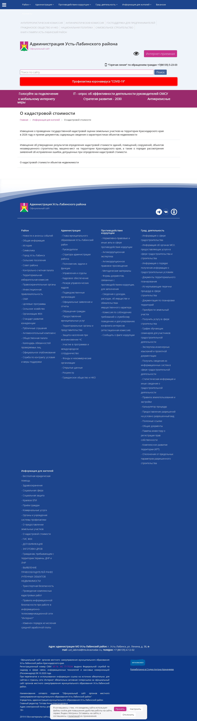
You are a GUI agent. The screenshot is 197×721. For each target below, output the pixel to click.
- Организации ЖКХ (31, 313)
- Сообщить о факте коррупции (118, 335)
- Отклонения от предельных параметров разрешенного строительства (157, 459)
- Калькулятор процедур (154, 406)
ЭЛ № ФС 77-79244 (63, 666)
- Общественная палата (34, 338)
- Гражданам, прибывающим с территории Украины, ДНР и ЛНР (37, 558)
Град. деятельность (106, 4)
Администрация (44, 4)
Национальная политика (77, 27)
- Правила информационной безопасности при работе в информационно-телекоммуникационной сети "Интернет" (37, 609)
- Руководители (69, 249)
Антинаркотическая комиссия (85, 22)
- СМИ (24, 298)
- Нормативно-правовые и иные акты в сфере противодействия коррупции (116, 243)
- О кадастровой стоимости (36, 533)
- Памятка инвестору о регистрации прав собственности (153, 435)
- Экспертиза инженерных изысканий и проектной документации (155, 351)
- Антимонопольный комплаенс (38, 333)
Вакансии (161, 4)
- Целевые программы (33, 303)
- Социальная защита (32, 495)
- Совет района (29, 265)
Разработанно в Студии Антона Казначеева (152, 669)
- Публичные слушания (34, 328)
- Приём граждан (30, 505)
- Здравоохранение (32, 485)
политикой (74, 715)
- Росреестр (67, 372)
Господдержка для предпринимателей (131, 22)
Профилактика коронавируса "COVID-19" (98, 81)
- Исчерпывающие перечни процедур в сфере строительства (156, 291)
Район (26, 4)
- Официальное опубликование (38, 352)
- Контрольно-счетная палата (37, 270)
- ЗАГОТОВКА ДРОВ (32, 548)
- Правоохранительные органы (38, 284)
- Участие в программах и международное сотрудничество (75, 349)
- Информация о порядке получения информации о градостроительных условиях (157, 268)
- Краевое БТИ (29, 500)
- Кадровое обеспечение (75, 278)
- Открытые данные (72, 367)
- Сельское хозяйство (33, 308)
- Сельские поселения (33, 260)
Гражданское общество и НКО (39, 27)
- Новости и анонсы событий (37, 235)
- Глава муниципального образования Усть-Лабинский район (77, 240)
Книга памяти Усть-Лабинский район (44, 32)
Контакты (27, 13)
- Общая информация (33, 240)
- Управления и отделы (74, 273)
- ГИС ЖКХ (26, 538)
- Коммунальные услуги (34, 510)
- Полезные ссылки (151, 421)
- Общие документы (152, 426)
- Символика (28, 250)
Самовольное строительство (114, 27)
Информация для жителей (136, 4)
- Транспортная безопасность (37, 586)
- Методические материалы (116, 270)
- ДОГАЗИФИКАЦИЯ (32, 544)
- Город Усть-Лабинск (33, 255)
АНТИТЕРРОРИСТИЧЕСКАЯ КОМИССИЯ (42, 22)
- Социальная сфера (32, 490)
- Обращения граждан (73, 311)
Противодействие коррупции (74, 4)
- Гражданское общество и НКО (78, 377)
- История (26, 245)
